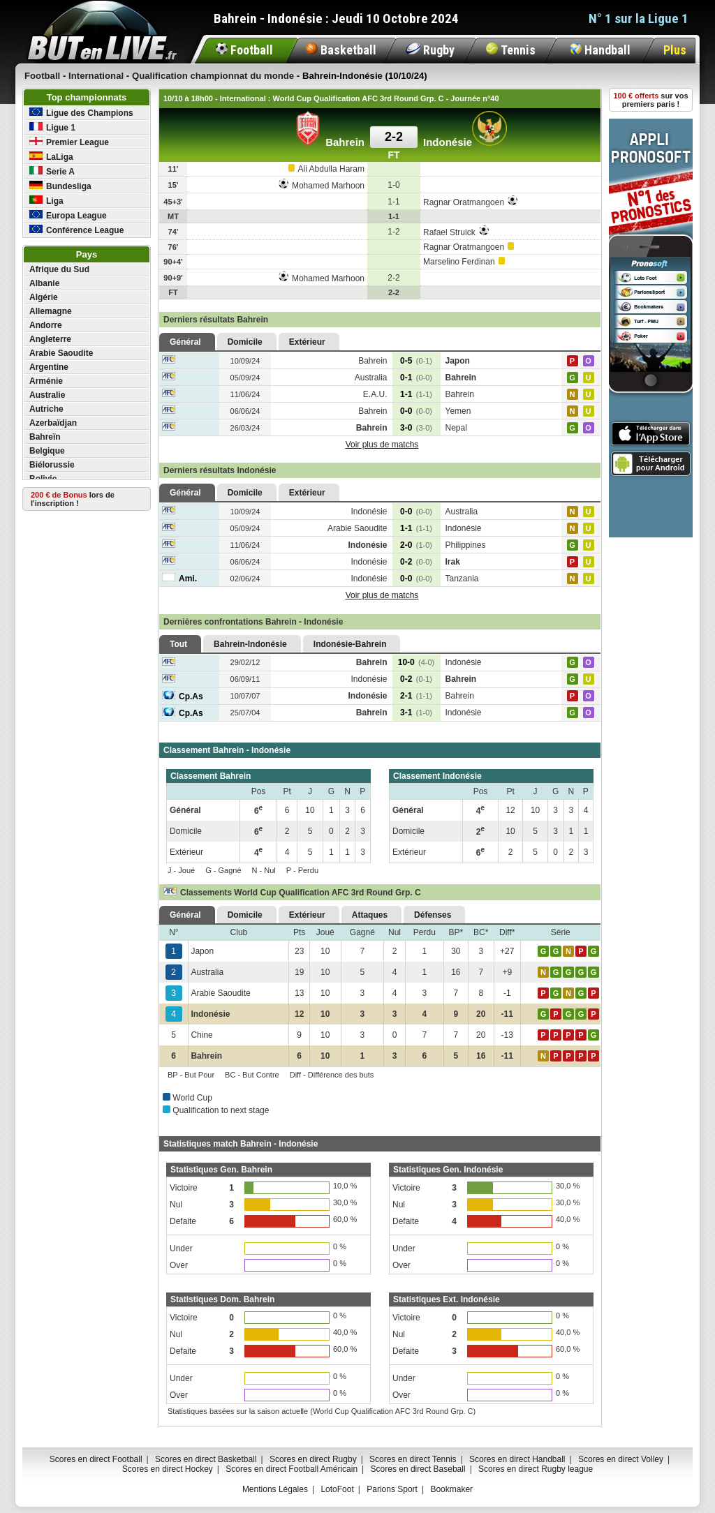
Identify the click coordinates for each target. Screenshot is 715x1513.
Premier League (69, 142)
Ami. (179, 578)
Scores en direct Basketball (205, 1459)
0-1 (416, 377)
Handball (600, 50)
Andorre (45, 325)
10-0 (416, 662)
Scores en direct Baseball (418, 1469)
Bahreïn (45, 437)
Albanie (44, 283)
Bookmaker (451, 1489)
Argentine (48, 367)
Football (244, 50)
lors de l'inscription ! (73, 499)
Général (185, 342)
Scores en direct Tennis (413, 1459)
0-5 (416, 361)
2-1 (416, 696)
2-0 (416, 545)
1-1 (416, 394)
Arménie (46, 381)
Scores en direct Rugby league (535, 1469)
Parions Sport (392, 1489)
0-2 (416, 562)
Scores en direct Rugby (313, 1459)
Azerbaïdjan (53, 423)
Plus (674, 50)
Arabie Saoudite (61, 353)
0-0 (416, 411)
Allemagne (50, 311)
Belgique (47, 451)
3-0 (416, 428)
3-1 (416, 712)
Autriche (46, 409)
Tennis (511, 50)
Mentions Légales (275, 1489)
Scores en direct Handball (517, 1459)
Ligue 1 (52, 127)
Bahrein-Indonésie (250, 644)
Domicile (245, 342)
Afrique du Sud (59, 269)
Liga (46, 200)
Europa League (68, 215)
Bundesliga (60, 186)
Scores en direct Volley (620, 1459)
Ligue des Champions (81, 112)
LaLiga (51, 156)
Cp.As (182, 696)
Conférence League (76, 230)
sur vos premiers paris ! (651, 99)
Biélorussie (52, 465)
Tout (178, 644)
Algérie (43, 297)
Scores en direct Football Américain (292, 1469)
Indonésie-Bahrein (350, 644)
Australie (47, 395)
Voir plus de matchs (382, 444)
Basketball (341, 50)
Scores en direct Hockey (167, 1469)
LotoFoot (336, 1489)
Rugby (430, 50)
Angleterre (50, 339)
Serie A (52, 171)
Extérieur (307, 342)
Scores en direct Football (96, 1459)
